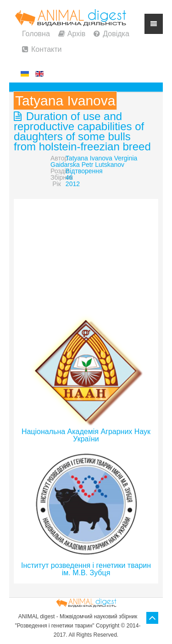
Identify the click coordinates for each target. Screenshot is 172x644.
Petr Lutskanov (103, 164)
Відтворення (84, 171)
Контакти (46, 49)
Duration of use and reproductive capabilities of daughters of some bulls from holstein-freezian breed (82, 131)
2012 (73, 183)
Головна (36, 34)
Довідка (116, 34)
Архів (76, 34)
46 (69, 177)
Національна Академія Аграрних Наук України (86, 435)
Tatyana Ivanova (89, 158)
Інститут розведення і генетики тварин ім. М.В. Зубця (86, 569)
